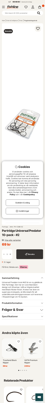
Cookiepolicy (29, 194)
